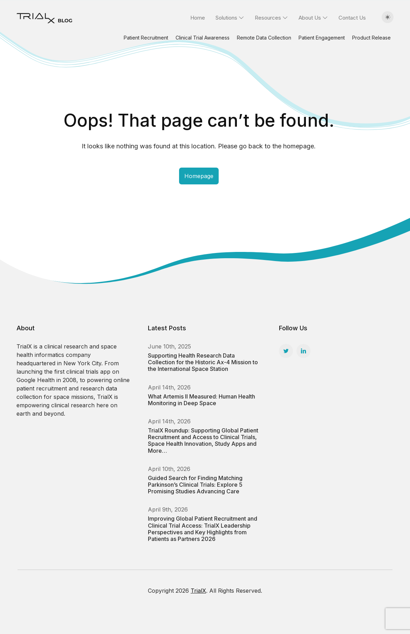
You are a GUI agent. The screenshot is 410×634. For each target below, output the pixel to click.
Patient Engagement (322, 38)
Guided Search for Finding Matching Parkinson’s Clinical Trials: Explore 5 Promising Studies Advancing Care (195, 484)
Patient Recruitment (146, 38)
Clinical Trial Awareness (203, 38)
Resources (268, 17)
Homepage (198, 175)
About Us (310, 17)
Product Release (371, 38)
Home (197, 17)
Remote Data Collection (264, 38)
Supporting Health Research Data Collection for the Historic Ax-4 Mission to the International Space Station (203, 362)
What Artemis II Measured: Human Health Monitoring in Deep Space (201, 400)
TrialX (198, 590)
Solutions (226, 17)
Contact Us (352, 17)
